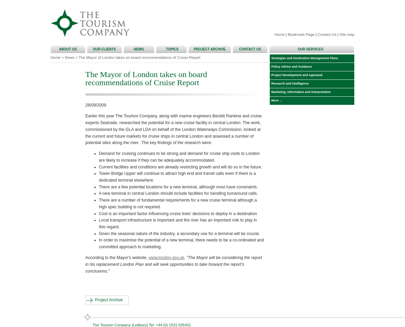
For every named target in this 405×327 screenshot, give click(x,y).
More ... (276, 100)
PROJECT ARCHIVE (211, 49)
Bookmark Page (301, 34)
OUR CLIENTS (105, 49)
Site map (346, 34)
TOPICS (172, 49)
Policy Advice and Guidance (291, 66)
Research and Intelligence (289, 83)
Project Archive (109, 300)
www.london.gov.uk (166, 257)
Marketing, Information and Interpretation (300, 92)
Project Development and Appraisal (296, 75)
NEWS (140, 49)
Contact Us (327, 34)
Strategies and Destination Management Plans (304, 58)
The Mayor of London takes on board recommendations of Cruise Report (139, 57)
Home (280, 34)
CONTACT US (251, 49)
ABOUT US (69, 49)
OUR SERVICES (311, 49)
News (69, 57)
